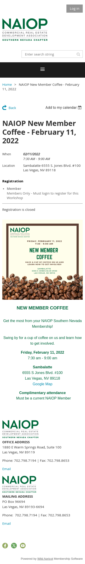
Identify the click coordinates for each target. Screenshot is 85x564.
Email (6, 469)
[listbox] (64, 107)
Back (12, 107)
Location (8, 165)
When (6, 154)
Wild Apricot (45, 558)
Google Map (42, 384)
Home (7, 84)
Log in (74, 8)
